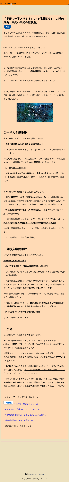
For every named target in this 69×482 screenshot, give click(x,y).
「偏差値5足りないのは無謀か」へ (18, 420)
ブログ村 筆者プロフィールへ (26, 404)
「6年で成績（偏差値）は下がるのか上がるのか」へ (26, 415)
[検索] (67, 3)
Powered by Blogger (34, 474)
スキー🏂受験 (10, 4)
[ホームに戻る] (1, 3)
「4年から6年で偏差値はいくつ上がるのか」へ (23, 409)
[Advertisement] (17, 456)
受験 (7, 27)
